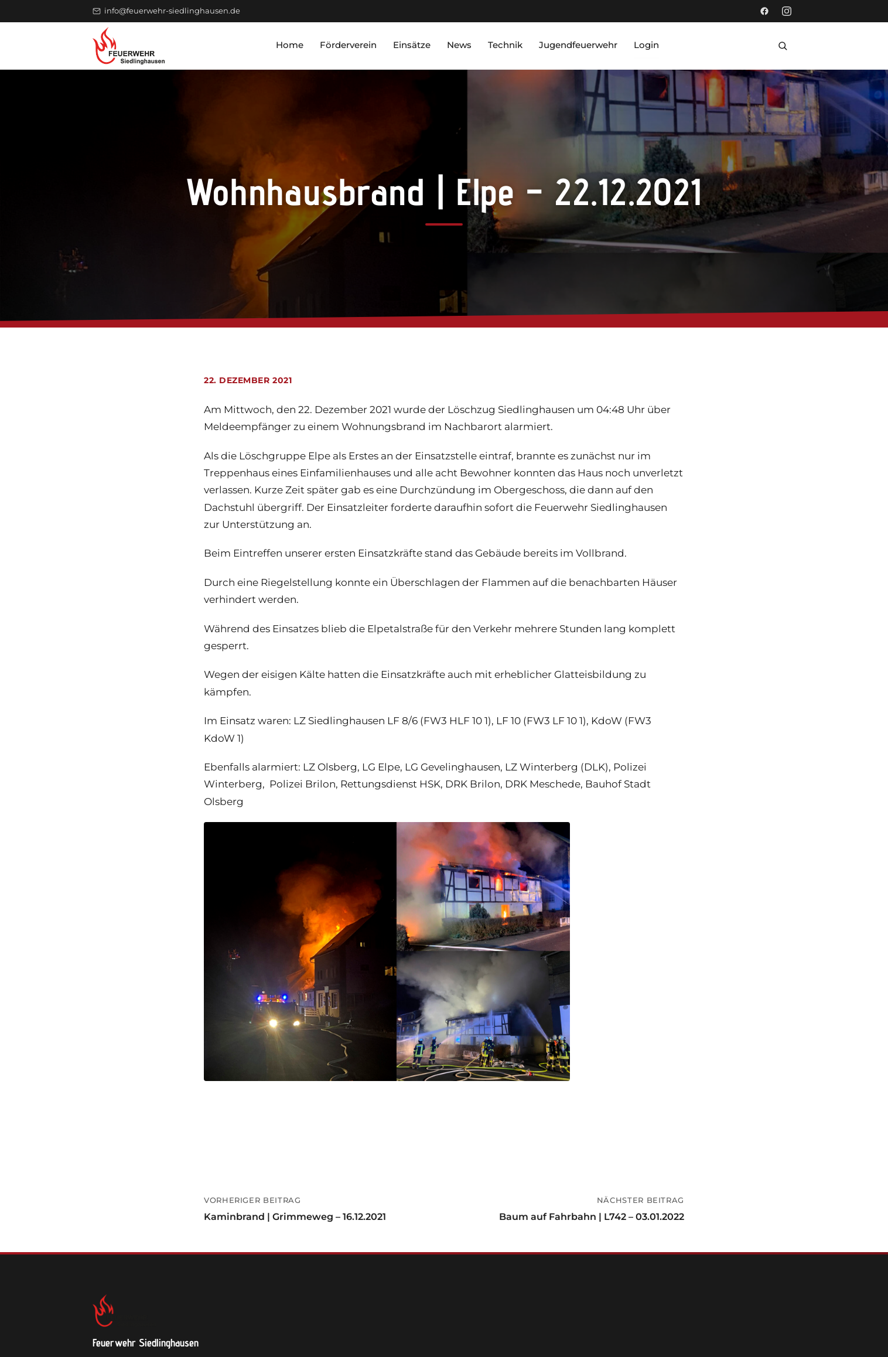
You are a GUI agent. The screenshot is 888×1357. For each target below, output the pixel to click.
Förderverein (348, 44)
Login (646, 44)
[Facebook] (764, 11)
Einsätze (412, 44)
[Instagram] (786, 11)
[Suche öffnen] (782, 46)
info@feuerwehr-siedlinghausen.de (166, 10)
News (459, 44)
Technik (505, 44)
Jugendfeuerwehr (578, 44)
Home (289, 44)
